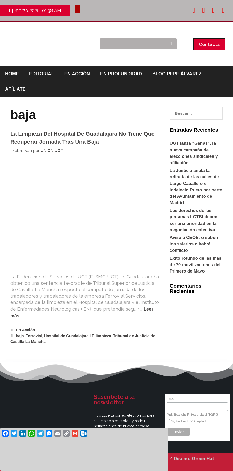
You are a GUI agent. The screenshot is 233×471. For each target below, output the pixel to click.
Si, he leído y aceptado (188, 421)
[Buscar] (170, 43)
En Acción (25, 330)
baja (20, 335)
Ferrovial (34, 335)
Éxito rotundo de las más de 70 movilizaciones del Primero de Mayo (195, 265)
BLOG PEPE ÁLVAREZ (176, 73)
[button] (77, 9)
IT (92, 335)
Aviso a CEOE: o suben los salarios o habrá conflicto (194, 244)
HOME (12, 73)
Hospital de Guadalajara (66, 335)
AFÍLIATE (15, 89)
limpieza (103, 335)
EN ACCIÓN (77, 73)
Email (171, 399)
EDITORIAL (41, 73)
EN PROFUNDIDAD (121, 73)
